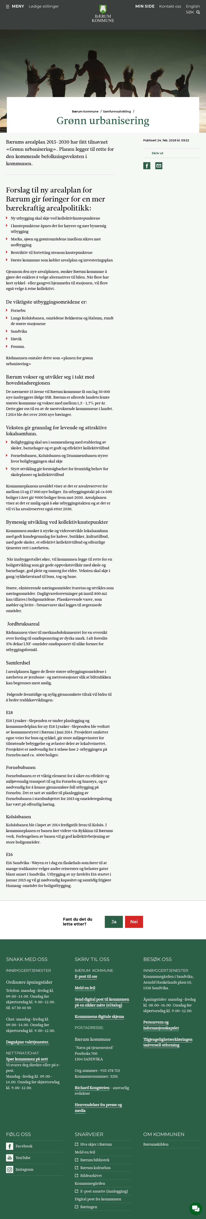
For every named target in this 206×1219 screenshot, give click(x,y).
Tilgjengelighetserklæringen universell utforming (167, 1042)
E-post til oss (86, 976)
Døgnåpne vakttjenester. (27, 1042)
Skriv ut (157, 153)
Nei (134, 921)
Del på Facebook (147, 166)
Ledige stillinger (44, 6)
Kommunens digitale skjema (99, 1016)
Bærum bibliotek (94, 1160)
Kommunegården (90, 1183)
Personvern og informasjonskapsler (161, 1025)
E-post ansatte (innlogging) (104, 1191)
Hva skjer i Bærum (96, 1144)
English (193, 6)
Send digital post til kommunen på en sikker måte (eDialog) (102, 1002)
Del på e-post (159, 166)
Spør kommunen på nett (27, 1059)
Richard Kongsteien (92, 1087)
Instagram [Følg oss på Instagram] (24, 1169)
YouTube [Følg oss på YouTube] (23, 1157)
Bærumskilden (156, 1144)
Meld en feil (85, 988)
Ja (113, 921)
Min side (144, 6)
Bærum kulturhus (95, 1167)
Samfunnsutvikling (117, 111)
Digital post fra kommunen (98, 1199)
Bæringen (88, 1207)
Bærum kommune (85, 111)
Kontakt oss (170, 6)
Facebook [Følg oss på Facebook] (24, 1146)
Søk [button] (190, 12)
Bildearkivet (91, 1175)
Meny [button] (18, 6)
